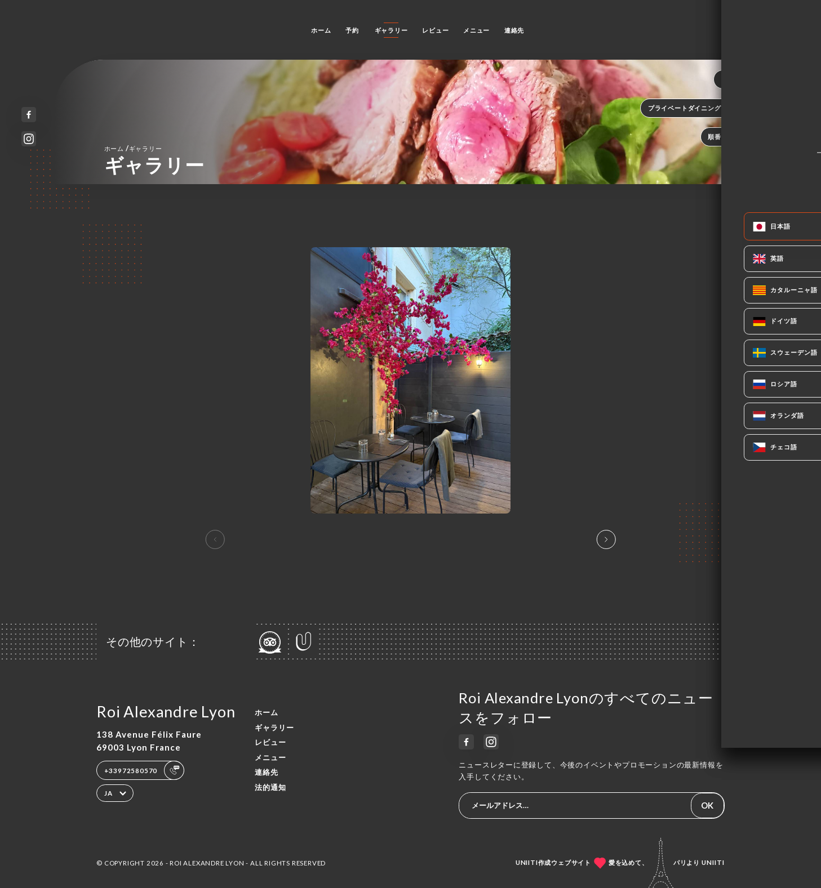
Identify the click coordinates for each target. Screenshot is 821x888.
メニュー (476, 30)
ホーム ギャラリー (133, 148)
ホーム (321, 30)
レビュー (435, 30)
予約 (352, 30)
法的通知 (270, 787)
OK (707, 805)
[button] (605, 539)
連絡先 (514, 30)
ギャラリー (391, 30)
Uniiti (713, 862)
